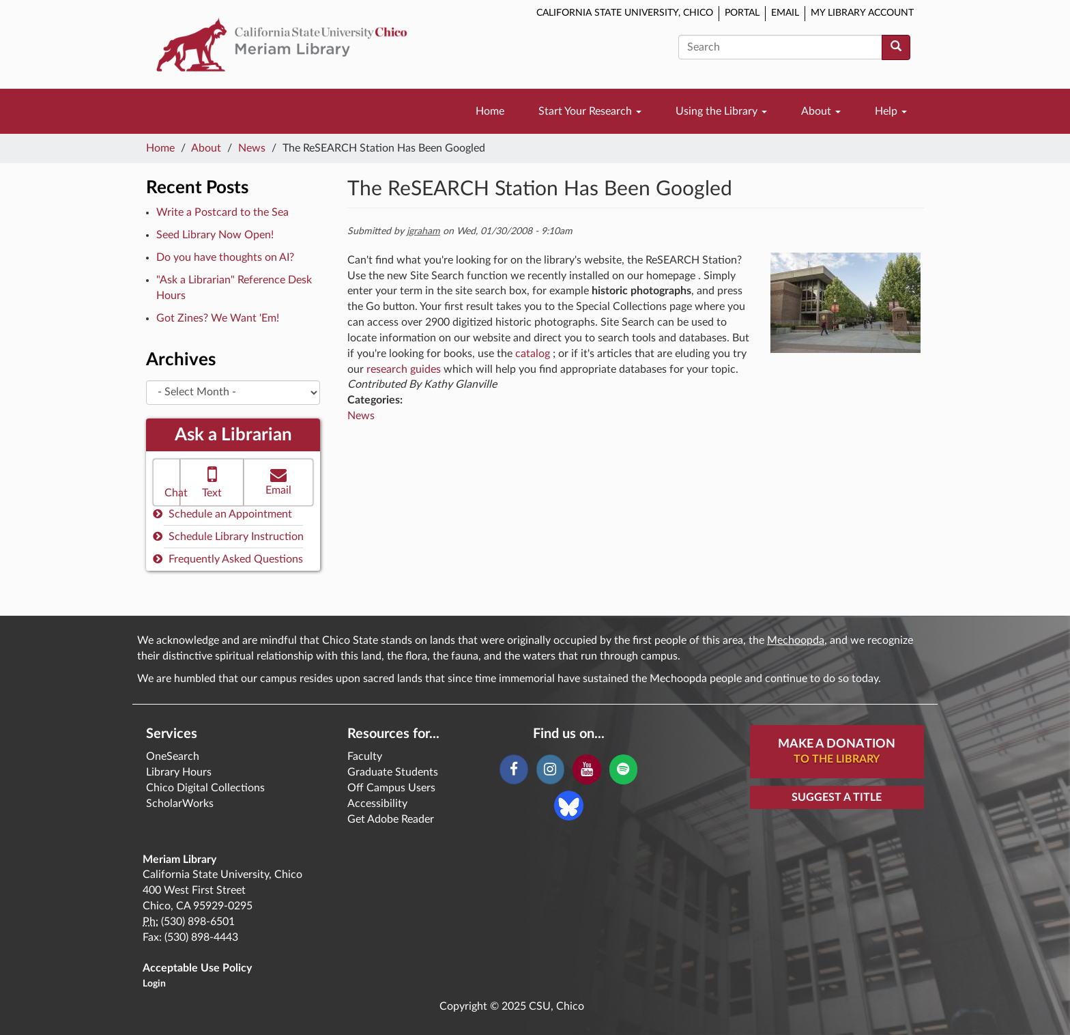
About (821, 111)
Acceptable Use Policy (197, 968)
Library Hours (179, 772)
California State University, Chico (624, 13)
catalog (532, 353)
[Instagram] (550, 769)
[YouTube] (587, 769)
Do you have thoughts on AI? (225, 257)
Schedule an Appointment (222, 514)
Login (154, 984)
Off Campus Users (391, 787)
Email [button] (278, 481)
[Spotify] (623, 769)
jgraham (423, 231)
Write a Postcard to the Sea (222, 212)
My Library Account (862, 13)
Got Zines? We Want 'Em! (217, 318)
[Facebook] (513, 769)
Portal (742, 13)
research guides (403, 369)
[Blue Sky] (568, 804)
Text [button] (212, 481)
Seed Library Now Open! (215, 234)
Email (785, 13)
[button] (166, 482)
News (251, 148)
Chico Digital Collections (205, 787)
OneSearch (172, 756)
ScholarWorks (180, 803)
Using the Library (721, 111)
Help (891, 111)
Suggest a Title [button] (837, 797)
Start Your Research (589, 111)
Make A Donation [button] (836, 752)
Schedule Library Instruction (228, 536)
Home (490, 111)
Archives (181, 360)
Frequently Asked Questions (228, 559)
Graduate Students (392, 772)
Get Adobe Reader (390, 819)
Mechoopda (795, 640)
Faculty (364, 756)
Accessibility (377, 803)
